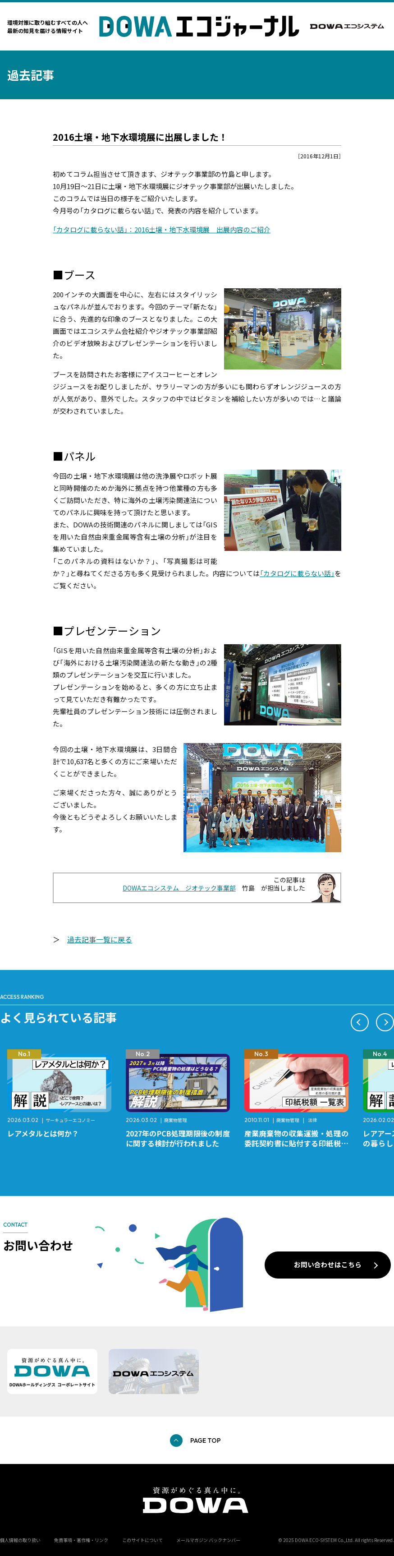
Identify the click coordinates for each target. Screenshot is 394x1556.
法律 (312, 1120)
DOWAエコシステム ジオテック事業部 (179, 887)
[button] (360, 1022)
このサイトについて (142, 1540)
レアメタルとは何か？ (43, 1133)
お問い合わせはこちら (328, 1264)
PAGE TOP (205, 1440)
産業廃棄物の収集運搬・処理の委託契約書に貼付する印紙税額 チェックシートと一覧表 (300, 1143)
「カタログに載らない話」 (297, 573)
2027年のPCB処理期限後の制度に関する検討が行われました (178, 1138)
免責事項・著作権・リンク (81, 1540)
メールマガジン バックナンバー (208, 1540)
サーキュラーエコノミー (70, 1120)
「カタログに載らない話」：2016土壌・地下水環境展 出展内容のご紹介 (161, 229)
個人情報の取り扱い (20, 1540)
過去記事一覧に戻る (99, 939)
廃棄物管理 (175, 1120)
